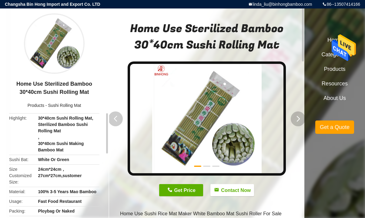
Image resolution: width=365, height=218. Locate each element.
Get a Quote (335, 127)
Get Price (185, 190)
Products (36, 105)
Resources (335, 84)
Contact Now (236, 190)
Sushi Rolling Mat (64, 105)
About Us (334, 98)
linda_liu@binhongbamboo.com (282, 4)
